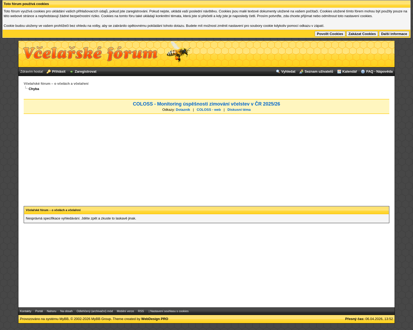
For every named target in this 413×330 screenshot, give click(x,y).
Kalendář (349, 71)
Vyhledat (288, 71)
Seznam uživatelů (318, 71)
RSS (141, 311)
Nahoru (51, 311)
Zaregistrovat (85, 71)
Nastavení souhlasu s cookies (169, 311)
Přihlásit (58, 71)
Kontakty (25, 311)
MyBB (64, 319)
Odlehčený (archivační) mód (95, 311)
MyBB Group (101, 319)
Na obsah (66, 311)
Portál (39, 311)
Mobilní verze (125, 311)
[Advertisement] (206, 155)
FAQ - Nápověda (379, 71)
